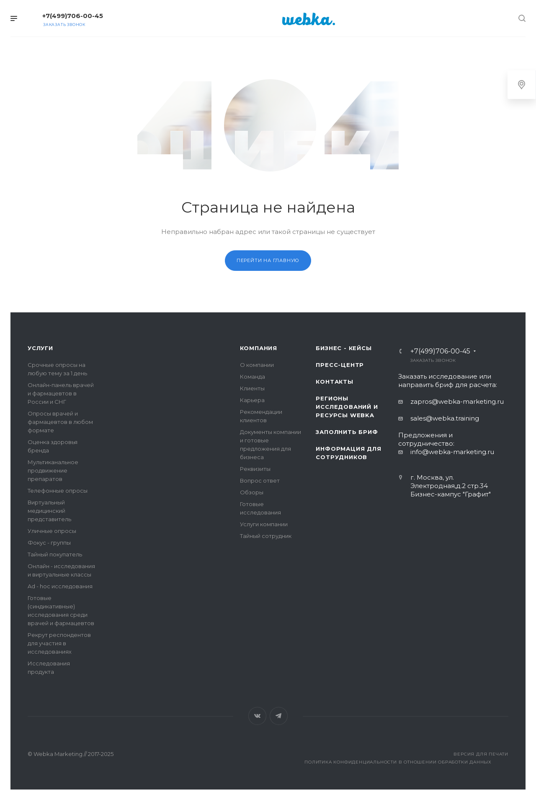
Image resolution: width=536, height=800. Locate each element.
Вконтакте (257, 716)
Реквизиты (255, 468)
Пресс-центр (340, 364)
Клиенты (252, 388)
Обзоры (251, 492)
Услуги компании (264, 524)
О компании (257, 364)
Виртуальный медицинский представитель (49, 510)
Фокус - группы (49, 542)
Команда (252, 376)
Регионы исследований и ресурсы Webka (347, 406)
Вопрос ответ (260, 480)
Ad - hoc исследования (60, 586)
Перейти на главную (268, 260)
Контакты (334, 381)
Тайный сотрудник (265, 535)
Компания (258, 348)
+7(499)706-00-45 (72, 16)
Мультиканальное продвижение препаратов (53, 470)
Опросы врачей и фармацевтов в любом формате (60, 422)
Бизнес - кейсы (343, 348)
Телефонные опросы (58, 490)
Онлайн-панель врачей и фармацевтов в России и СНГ (61, 393)
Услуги (40, 348)
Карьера (252, 400)
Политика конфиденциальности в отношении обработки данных (398, 762)
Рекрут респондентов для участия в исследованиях (59, 643)
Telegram (279, 716)
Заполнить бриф (347, 432)
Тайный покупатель (55, 554)
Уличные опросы (52, 530)
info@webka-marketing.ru (452, 452)
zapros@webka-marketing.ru (457, 401)
